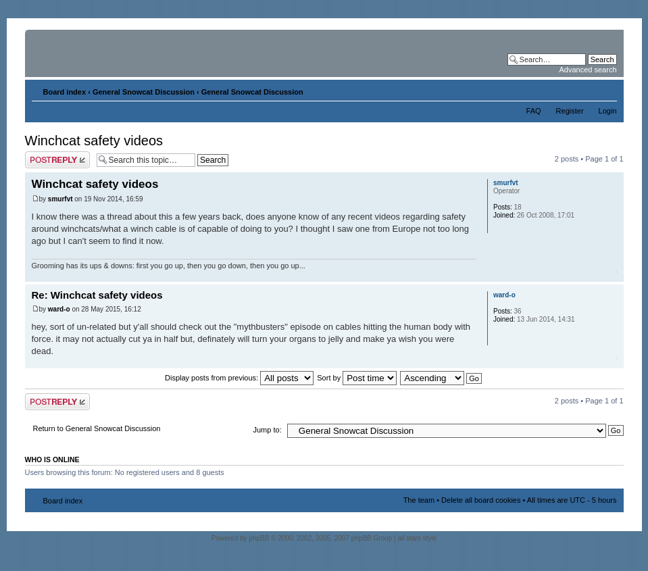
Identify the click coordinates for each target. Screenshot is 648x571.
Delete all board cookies (480, 500)
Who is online (52, 459)
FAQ (533, 111)
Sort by (357, 378)
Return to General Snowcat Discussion (97, 428)
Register (570, 111)
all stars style (417, 538)
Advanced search (588, 70)
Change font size (607, 89)
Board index (64, 92)
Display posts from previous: (239, 378)
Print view (586, 89)
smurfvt (60, 199)
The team (418, 500)
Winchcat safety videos (94, 140)
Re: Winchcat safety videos (97, 295)
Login (608, 111)
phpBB (259, 538)
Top (613, 274)
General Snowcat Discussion (144, 92)
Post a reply (57, 159)
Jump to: (267, 430)
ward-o (59, 309)
